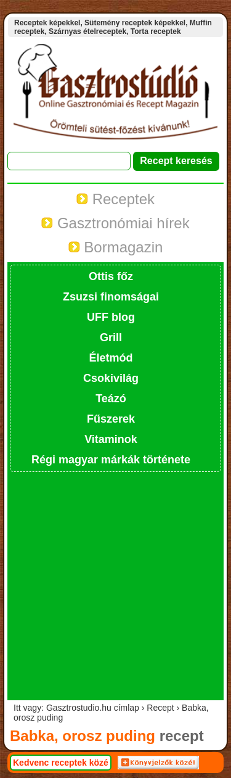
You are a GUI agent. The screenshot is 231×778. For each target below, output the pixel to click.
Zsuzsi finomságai (111, 297)
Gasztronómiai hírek (115, 223)
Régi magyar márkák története (110, 459)
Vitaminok (110, 439)
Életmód (110, 358)
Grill (111, 337)
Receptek (115, 199)
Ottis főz (111, 276)
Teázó (110, 398)
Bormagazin (115, 247)
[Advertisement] (115, 585)
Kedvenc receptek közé (60, 763)
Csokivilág (111, 378)
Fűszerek (111, 419)
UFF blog (111, 317)
